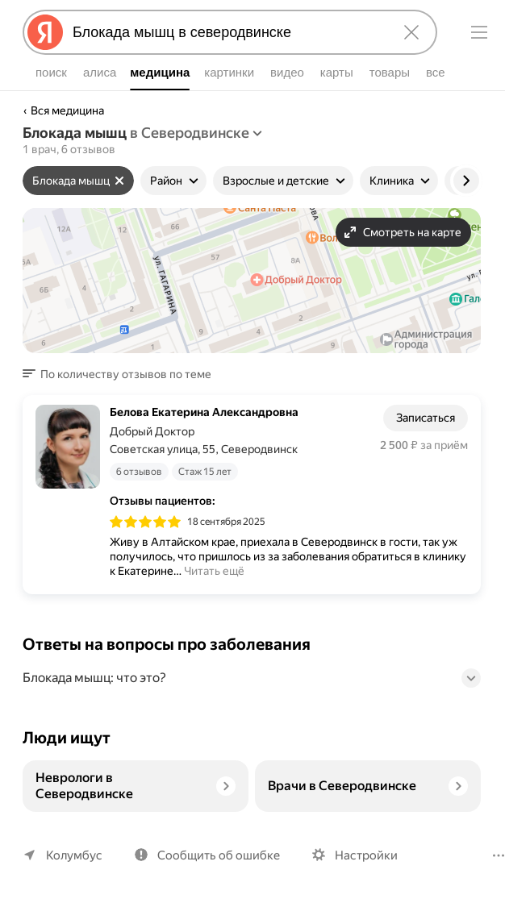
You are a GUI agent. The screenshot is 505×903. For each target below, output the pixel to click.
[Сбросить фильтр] (119, 180)
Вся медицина (67, 110)
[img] (145, 521)
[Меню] (479, 32)
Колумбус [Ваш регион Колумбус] (74, 855)
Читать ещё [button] (214, 570)
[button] (122, 374)
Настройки (366, 855)
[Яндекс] (45, 32)
